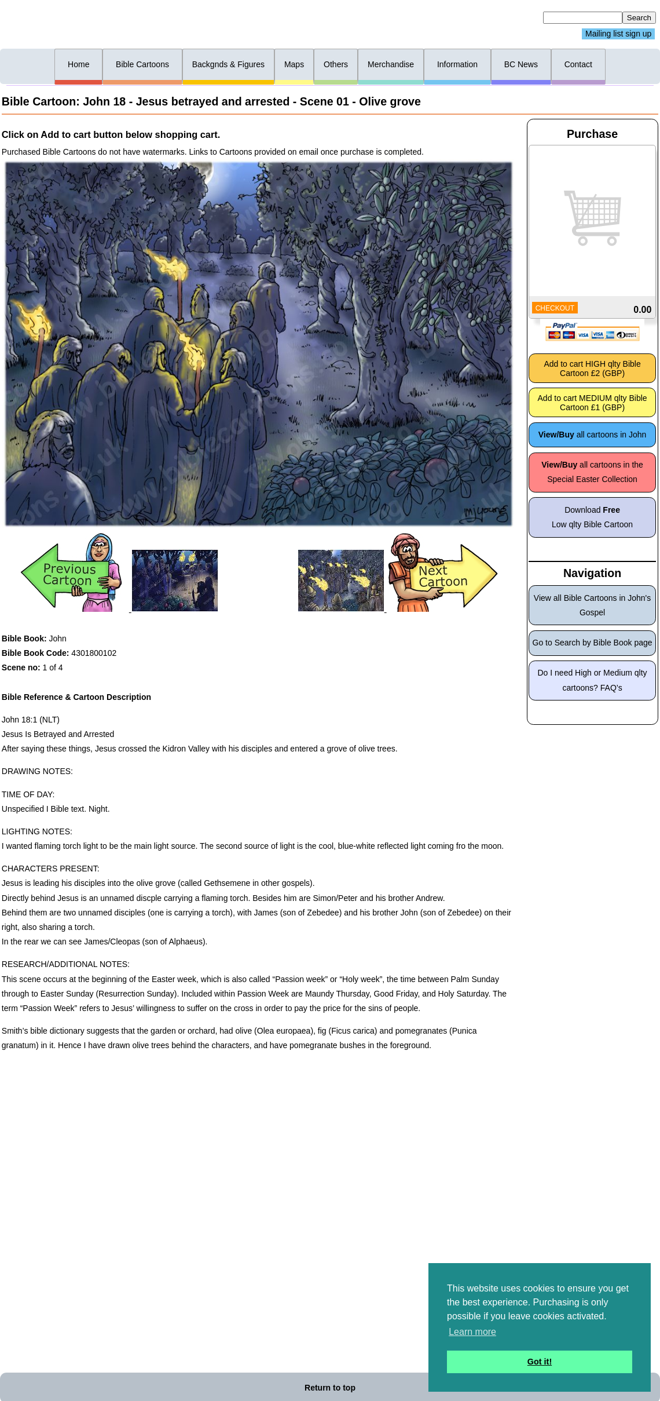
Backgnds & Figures (228, 64)
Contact (578, 64)
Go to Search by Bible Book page (592, 642)
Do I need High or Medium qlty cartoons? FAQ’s (592, 680)
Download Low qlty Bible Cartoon (592, 517)
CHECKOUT (555, 308)
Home (78, 64)
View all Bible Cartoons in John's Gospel (592, 605)
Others (336, 64)
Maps (294, 64)
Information (457, 64)
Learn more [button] (472, 1332)
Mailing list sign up (618, 34)
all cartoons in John (592, 434)
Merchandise (391, 64)
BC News (521, 64)
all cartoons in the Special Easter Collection (592, 472)
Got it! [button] (539, 1361)
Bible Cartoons (142, 64)
